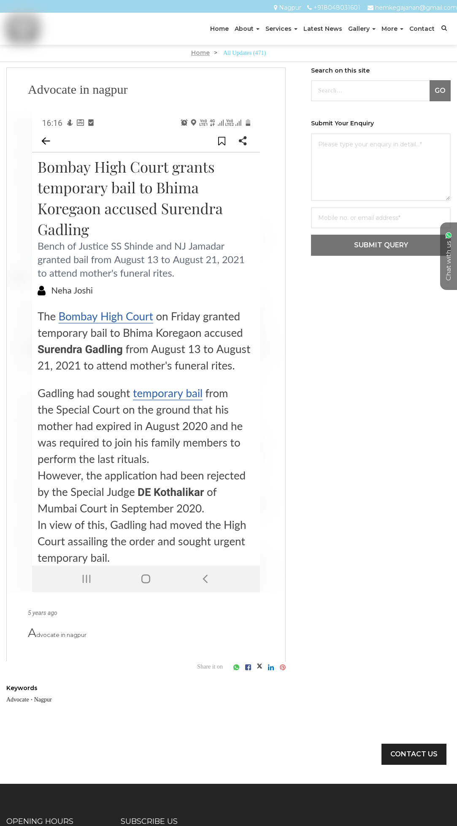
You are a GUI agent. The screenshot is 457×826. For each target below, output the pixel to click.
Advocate (20, 699)
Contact (422, 28)
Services (281, 28)
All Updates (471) (244, 53)
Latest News (322, 28)
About (247, 28)
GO (440, 91)
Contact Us (414, 754)
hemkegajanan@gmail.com (416, 7)
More (392, 28)
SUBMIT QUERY (381, 245)
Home (219, 28)
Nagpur (290, 7)
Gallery (362, 28)
